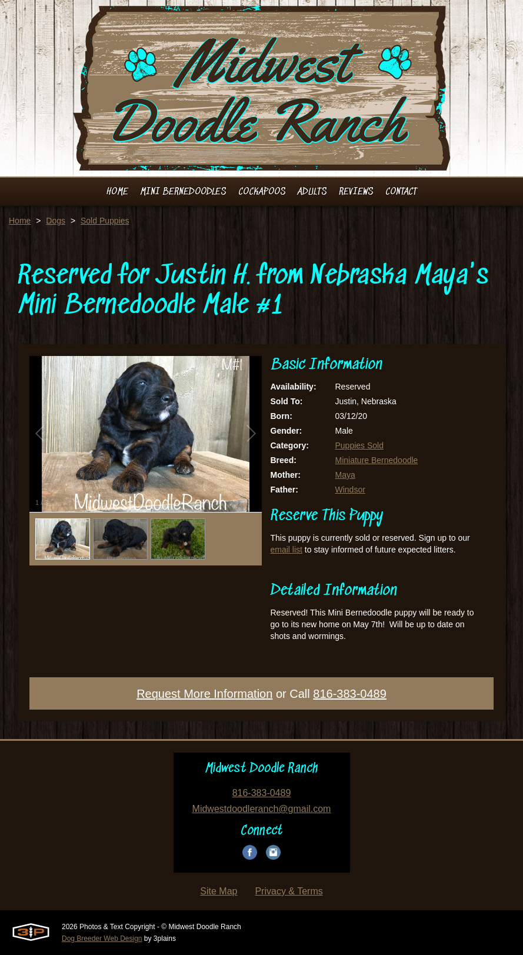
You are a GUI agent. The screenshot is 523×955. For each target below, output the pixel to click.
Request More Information (204, 693)
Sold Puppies (105, 220)
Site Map (218, 891)
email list (286, 549)
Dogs (55, 220)
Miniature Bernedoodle (376, 460)
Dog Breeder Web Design (102, 938)
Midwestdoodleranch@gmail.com (261, 809)
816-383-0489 (350, 693)
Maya (345, 475)
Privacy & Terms (288, 891)
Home (20, 220)
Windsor (350, 489)
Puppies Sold (359, 445)
